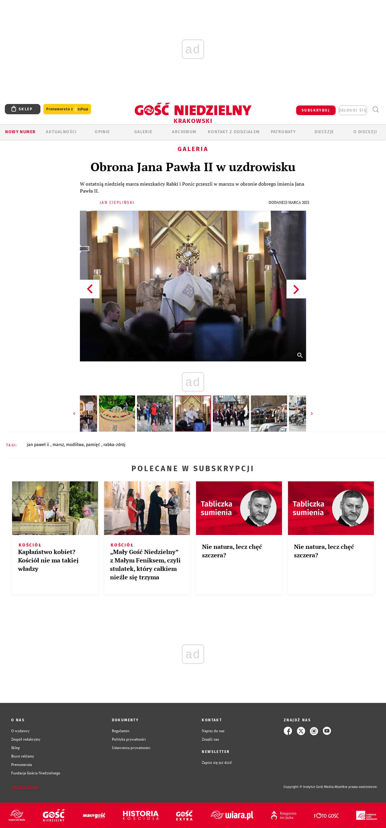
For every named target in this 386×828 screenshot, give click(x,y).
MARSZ (58, 444)
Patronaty (283, 131)
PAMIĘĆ (93, 444)
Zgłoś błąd (25, 787)
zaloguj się (353, 110)
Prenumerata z (67, 109)
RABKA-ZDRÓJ (114, 444)
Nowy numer (20, 131)
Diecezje (324, 131)
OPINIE (102, 131)
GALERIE (143, 131)
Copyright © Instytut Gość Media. (308, 787)
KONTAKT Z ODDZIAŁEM (234, 131)
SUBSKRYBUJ (316, 110)
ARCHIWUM (184, 131)
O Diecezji (365, 131)
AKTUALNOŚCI (61, 131)
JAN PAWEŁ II (38, 444)
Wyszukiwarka (375, 109)
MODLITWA (75, 444)
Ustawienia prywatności (131, 747)
